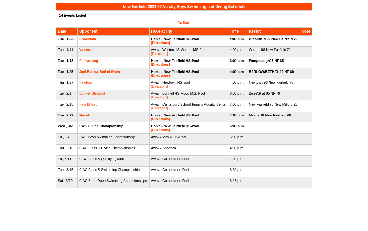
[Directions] (160, 43)
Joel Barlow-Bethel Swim (99, 71)
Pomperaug (88, 61)
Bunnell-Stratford (92, 93)
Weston (85, 50)
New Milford (88, 104)
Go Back (184, 23)
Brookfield (87, 39)
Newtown (86, 82)
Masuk (84, 115)
